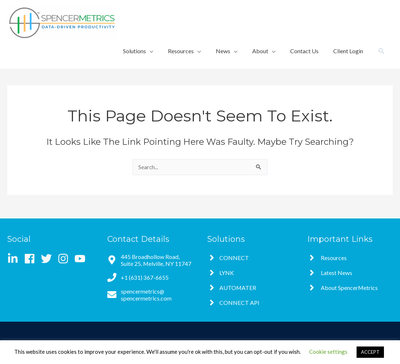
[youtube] (81, 258)
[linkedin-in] (15, 258)
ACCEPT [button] (370, 352)
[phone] (138, 277)
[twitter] (49, 258)
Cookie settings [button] (328, 351)
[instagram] (65, 258)
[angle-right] (228, 257)
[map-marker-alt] (150, 260)
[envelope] (150, 295)
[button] (381, 51)
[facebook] (32, 258)
